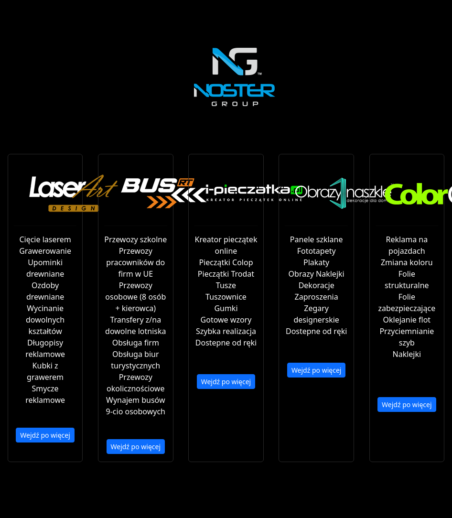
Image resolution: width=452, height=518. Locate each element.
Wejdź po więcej (45, 435)
